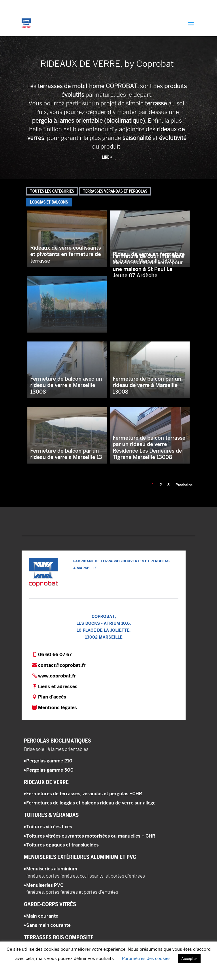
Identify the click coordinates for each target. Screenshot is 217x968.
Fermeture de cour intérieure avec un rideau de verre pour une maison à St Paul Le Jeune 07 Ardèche (148, 266)
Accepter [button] (189, 958)
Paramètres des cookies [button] (146, 958)
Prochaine (184, 485)
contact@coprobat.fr (62, 665)
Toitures (51, 815)
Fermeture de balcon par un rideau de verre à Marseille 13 (66, 454)
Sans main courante (48, 925)
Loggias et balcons (49, 202)
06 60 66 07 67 (55, 654)
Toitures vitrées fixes (49, 827)
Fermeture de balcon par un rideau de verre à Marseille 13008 (147, 385)
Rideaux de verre (46, 782)
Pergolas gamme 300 (49, 770)
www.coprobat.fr (57, 676)
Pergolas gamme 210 (49, 761)
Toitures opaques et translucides (62, 845)
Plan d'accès (52, 697)
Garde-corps (50, 904)
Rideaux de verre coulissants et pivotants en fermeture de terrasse (65, 254)
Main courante (42, 916)
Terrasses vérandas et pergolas (115, 191)
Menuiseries (80, 857)
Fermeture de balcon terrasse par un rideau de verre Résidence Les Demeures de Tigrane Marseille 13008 (149, 447)
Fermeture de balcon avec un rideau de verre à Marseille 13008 (66, 385)
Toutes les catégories (52, 191)
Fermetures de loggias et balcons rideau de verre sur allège (91, 803)
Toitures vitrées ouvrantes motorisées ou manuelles (90, 836)
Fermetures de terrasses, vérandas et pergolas (84, 793)
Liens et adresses (58, 686)
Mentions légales (57, 707)
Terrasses (58, 937)
